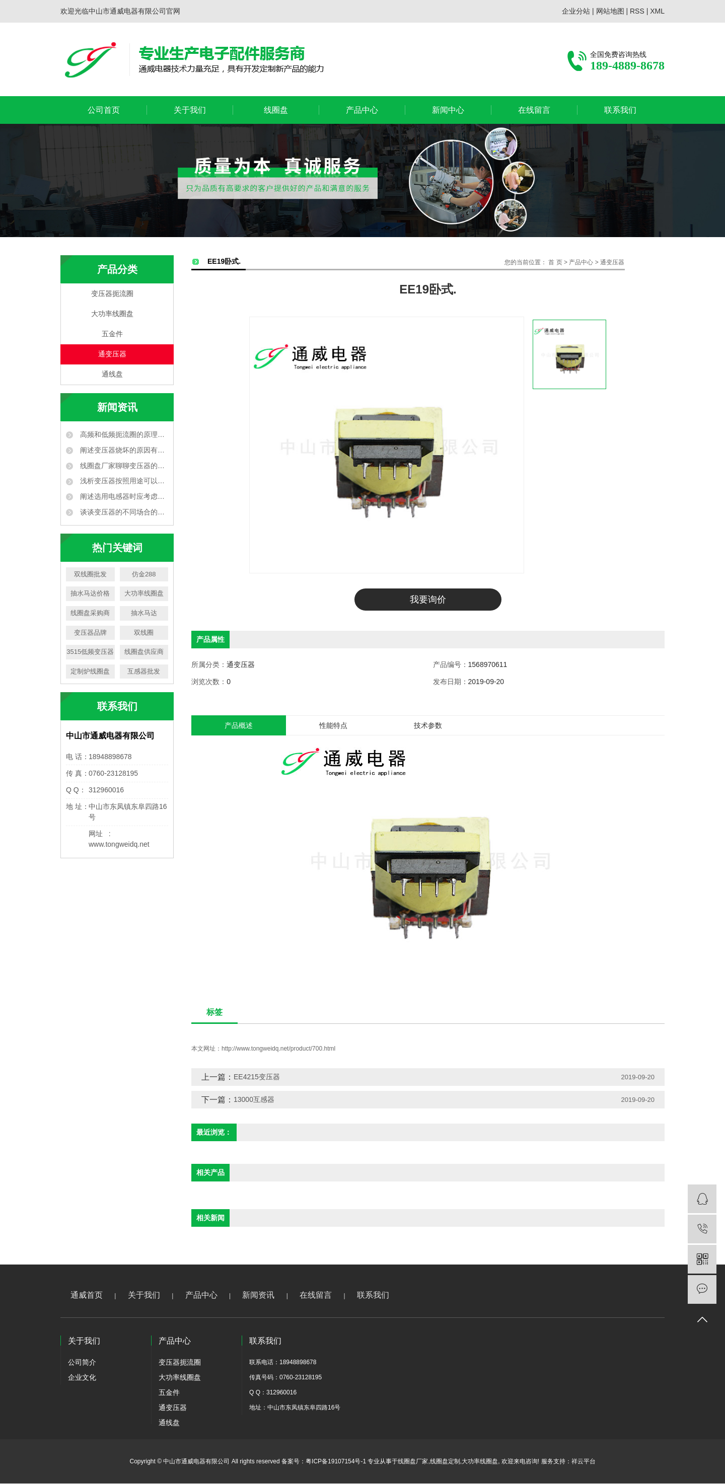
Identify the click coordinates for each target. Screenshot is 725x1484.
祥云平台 (583, 1461)
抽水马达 (144, 613)
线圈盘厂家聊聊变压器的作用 (123, 466)
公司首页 (104, 110)
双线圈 (144, 632)
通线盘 (112, 374)
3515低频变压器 (90, 651)
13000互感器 (254, 1100)
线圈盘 (276, 110)
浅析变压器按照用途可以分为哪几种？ (123, 481)
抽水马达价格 (90, 593)
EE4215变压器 (257, 1077)
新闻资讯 (258, 1295)
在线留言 (534, 110)
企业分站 (576, 11)
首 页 (555, 262)
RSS (637, 11)
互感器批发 (143, 671)
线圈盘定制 (445, 1461)
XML (657, 11)
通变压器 (112, 354)
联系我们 (620, 110)
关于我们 (190, 110)
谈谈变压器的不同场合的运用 (123, 512)
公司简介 (82, 1363)
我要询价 (428, 600)
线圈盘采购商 (90, 613)
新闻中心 (448, 110)
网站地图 (610, 11)
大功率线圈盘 (112, 314)
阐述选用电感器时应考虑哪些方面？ (123, 496)
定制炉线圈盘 (90, 671)
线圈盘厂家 (413, 1461)
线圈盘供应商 (144, 651)
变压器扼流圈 (112, 294)
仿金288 (144, 574)
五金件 (112, 334)
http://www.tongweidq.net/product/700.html (278, 1049)
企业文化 (82, 1378)
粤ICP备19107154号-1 (336, 1461)
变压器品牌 (90, 632)
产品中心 (362, 110)
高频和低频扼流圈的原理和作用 (123, 434)
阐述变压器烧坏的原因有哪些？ (123, 450)
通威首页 (86, 1295)
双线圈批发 (90, 574)
